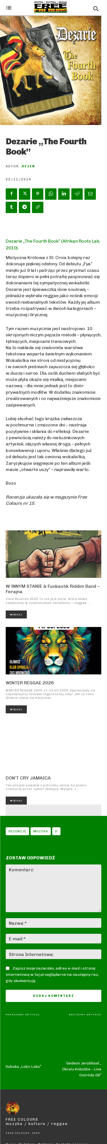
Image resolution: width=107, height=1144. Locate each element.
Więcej (16, 614)
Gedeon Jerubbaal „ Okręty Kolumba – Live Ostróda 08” (81, 1044)
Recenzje (17, 831)
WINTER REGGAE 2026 (30, 682)
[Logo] (51, 7)
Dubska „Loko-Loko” (23, 1026)
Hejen (28, 166)
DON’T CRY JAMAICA (28, 778)
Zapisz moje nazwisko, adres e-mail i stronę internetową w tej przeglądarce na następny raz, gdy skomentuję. (52, 974)
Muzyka (41, 831)
